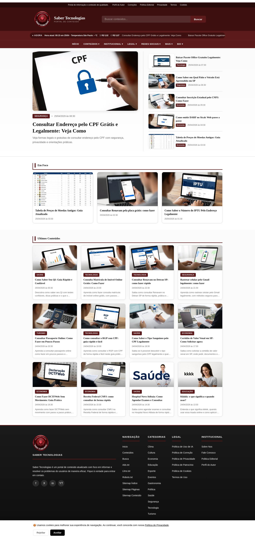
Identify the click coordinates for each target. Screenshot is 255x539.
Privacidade (162, 5)
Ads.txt (125, 465)
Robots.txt (127, 477)
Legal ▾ (132, 44)
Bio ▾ (180, 44)
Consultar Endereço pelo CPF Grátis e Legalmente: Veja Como (151, 35)
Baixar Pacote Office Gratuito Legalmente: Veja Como (213, 35)
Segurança (41, 116)
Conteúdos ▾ (91, 44)
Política (151, 489)
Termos (173, 5)
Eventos (152, 477)
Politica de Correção (182, 452)
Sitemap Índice (130, 483)
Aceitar (57, 532)
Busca (125, 459)
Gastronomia (154, 483)
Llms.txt (126, 471)
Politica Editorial (209, 459)
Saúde (40, 275)
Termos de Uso (179, 477)
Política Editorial (147, 5)
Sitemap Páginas (131, 489)
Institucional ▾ (113, 44)
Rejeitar (41, 532)
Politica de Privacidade (183, 459)
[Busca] (146, 19)
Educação (187, 392)
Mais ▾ (169, 44)
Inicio (125, 446)
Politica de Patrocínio (183, 465)
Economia (181, 105)
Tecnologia (181, 65)
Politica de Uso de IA (182, 446)
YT (61, 483)
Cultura (151, 452)
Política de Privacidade (157, 525)
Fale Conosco (208, 452)
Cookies (183, 5)
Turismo (41, 333)
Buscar (198, 19)
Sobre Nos (206, 446)
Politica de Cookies (181, 471)
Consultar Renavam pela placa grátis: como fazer (127, 210)
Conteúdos (128, 452)
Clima (151, 446)
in (53, 483)
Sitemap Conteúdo (131, 495)
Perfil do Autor (118, 5)
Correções (132, 5)
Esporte (152, 471)
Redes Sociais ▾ (151, 44)
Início (75, 44)
